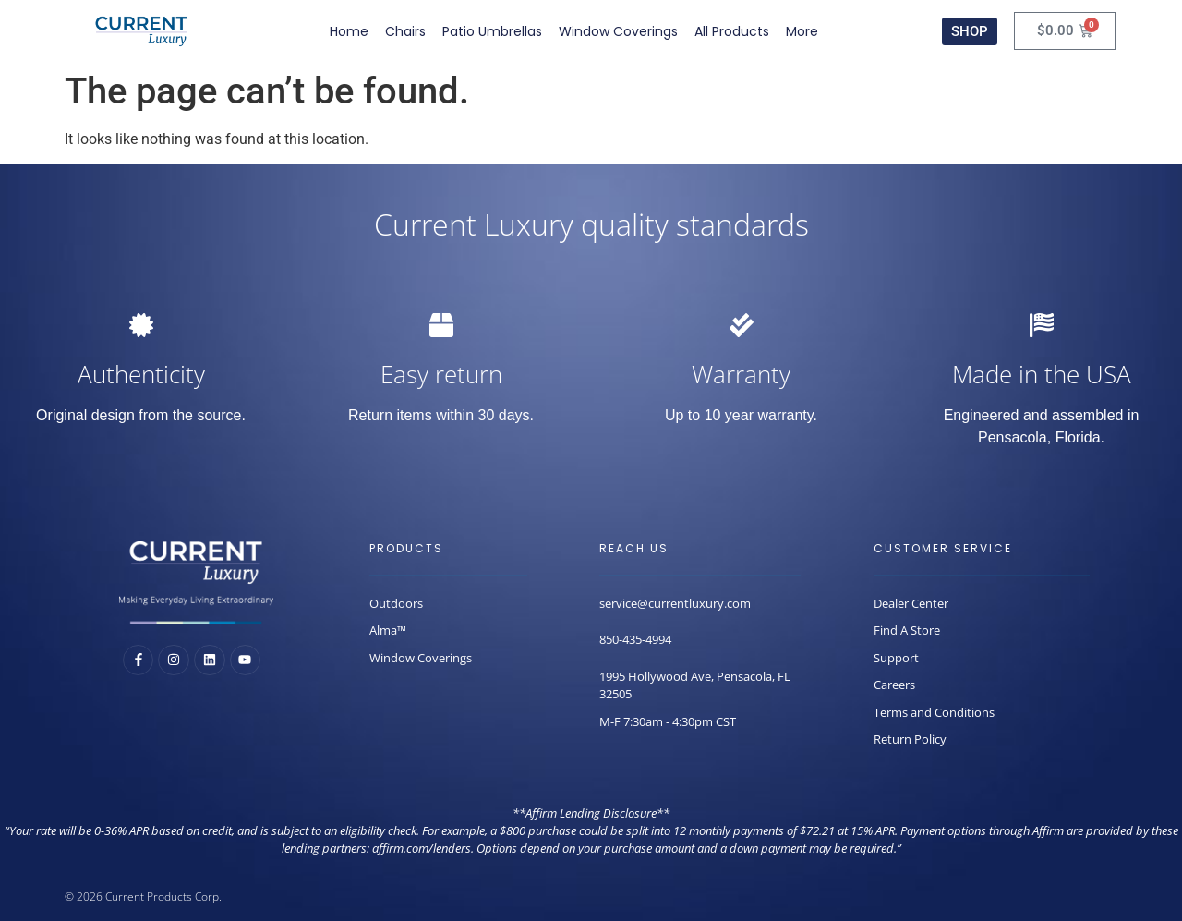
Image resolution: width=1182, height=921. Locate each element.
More (802, 31)
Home (349, 31)
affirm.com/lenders (421, 848)
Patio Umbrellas (492, 31)
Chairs (405, 31)
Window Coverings (618, 31)
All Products (731, 31)
